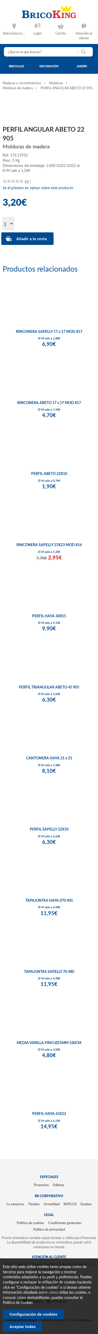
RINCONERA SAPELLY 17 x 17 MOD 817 (49, 332)
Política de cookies (30, 1223)
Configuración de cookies (33, 1314)
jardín (82, 66)
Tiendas (34, 1204)
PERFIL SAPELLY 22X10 (49, 829)
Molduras (56, 83)
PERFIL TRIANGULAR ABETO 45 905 (49, 687)
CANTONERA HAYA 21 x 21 (49, 758)
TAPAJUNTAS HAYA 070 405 (49, 901)
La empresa (15, 1204)
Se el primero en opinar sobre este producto (38, 188)
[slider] (13, 181)
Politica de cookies (18, 1303)
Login (37, 33)
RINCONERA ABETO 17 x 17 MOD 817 (49, 403)
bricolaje (16, 66)
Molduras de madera (18, 88)
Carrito (60, 33)
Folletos (58, 1185)
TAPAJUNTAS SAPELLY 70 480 (49, 972)
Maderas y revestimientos (22, 83)
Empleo (85, 1204)
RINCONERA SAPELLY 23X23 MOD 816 (49, 545)
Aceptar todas (22, 1326)
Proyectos (41, 1185)
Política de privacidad (49, 1229)
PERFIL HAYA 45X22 (49, 1114)
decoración (49, 66)
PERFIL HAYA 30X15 (49, 616)
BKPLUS (70, 1204)
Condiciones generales (65, 1223)
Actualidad (52, 1204)
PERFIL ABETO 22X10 (49, 474)
